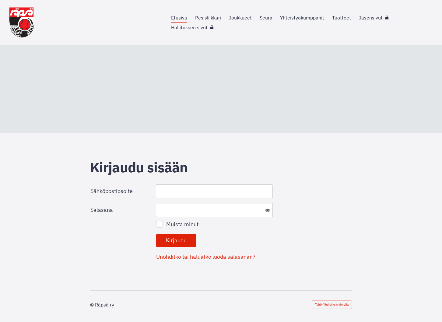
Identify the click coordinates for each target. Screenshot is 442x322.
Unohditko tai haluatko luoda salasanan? (205, 256)
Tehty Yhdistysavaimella (332, 304)
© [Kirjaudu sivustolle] (92, 305)
